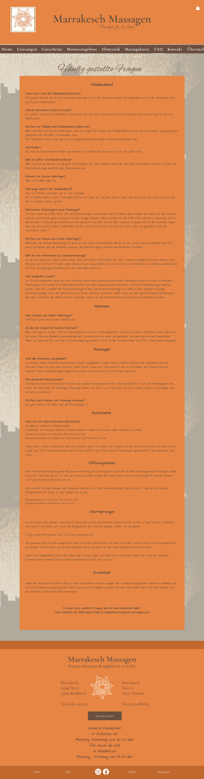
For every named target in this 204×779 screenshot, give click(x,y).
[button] (27, 49)
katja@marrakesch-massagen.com (126, 612)
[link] (198, 7)
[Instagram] (98, 772)
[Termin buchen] (105, 715)
